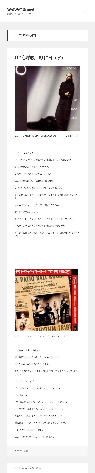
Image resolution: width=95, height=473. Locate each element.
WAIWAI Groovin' (22, 9)
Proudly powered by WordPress (28, 468)
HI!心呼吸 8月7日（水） (40, 58)
